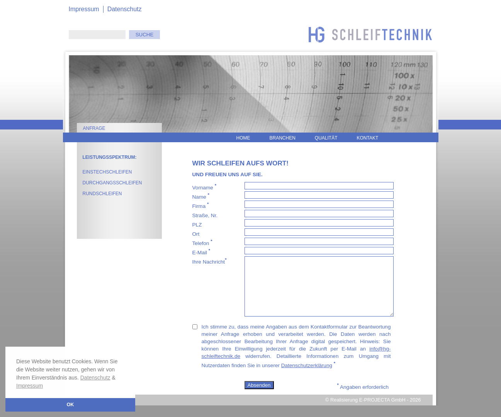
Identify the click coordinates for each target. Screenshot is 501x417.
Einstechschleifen (107, 172)
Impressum (29, 386)
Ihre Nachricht (209, 261)
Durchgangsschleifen (112, 183)
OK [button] (70, 404)
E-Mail (201, 251)
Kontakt (368, 138)
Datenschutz (95, 377)
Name (200, 196)
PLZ (198, 224)
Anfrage (94, 128)
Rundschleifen (102, 193)
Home (243, 138)
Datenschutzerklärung (306, 377)
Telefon (202, 242)
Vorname (204, 187)
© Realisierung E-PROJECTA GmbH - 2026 (373, 411)
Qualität (326, 138)
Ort (197, 233)
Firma (200, 205)
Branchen (283, 138)
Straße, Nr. (206, 214)
